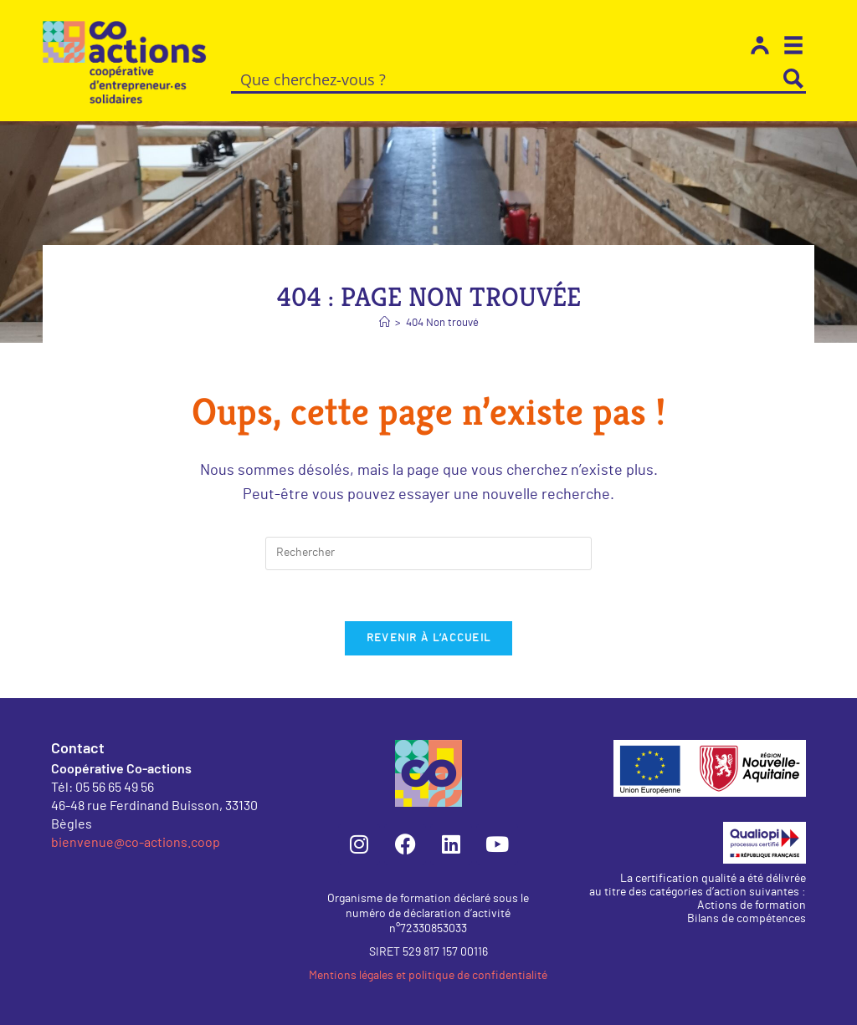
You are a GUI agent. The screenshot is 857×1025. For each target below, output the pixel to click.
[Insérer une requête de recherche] (428, 553)
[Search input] (506, 78)
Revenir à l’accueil (429, 638)
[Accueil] (384, 323)
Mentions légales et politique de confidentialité (428, 976)
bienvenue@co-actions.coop (135, 841)
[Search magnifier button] (793, 78)
